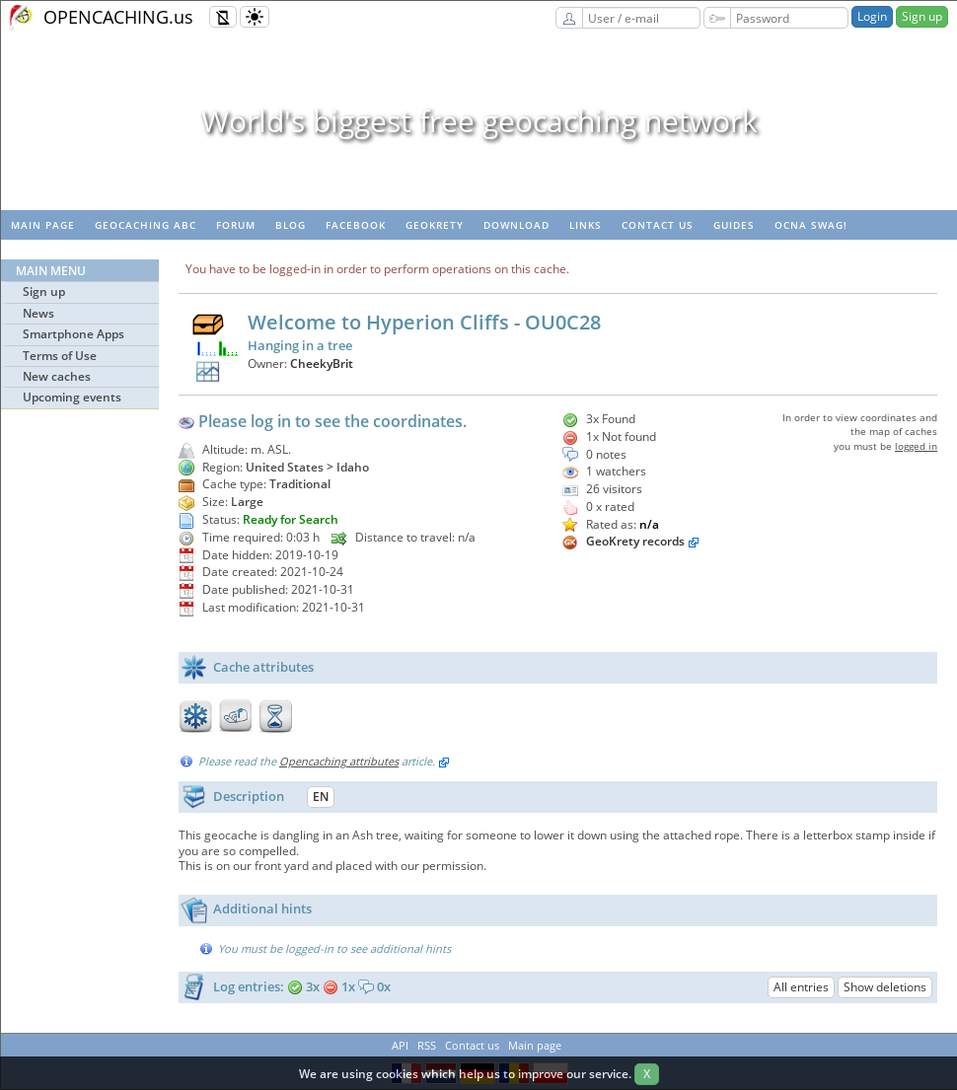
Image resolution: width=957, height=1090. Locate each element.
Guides (734, 225)
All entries (801, 987)
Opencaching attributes (339, 761)
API (400, 1045)
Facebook (356, 225)
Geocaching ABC (145, 225)
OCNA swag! (810, 225)
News (38, 313)
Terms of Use (60, 355)
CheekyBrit (321, 363)
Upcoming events (72, 397)
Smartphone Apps (73, 334)
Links (585, 225)
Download (516, 225)
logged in (916, 446)
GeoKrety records (635, 541)
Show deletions (885, 987)
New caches (57, 376)
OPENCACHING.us (118, 17)
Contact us (658, 225)
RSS (426, 1045)
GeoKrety (434, 225)
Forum (236, 225)
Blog (290, 225)
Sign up (922, 16)
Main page (43, 225)
